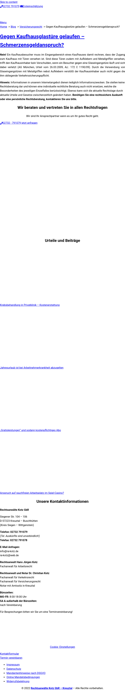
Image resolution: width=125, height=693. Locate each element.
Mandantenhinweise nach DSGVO (26, 673)
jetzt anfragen (29, 122)
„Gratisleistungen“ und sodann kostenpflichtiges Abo (30, 430)
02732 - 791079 (10, 123)
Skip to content (8, 2)
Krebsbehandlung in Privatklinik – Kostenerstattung (30, 305)
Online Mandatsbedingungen (23, 677)
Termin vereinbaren (11, 657)
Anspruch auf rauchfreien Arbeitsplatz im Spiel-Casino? (32, 492)
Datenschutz (14, 668)
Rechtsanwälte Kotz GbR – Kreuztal (51, 688)
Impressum (13, 664)
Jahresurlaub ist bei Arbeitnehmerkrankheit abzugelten (31, 367)
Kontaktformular (9, 653)
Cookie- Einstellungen (62, 646)
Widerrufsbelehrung (18, 681)
